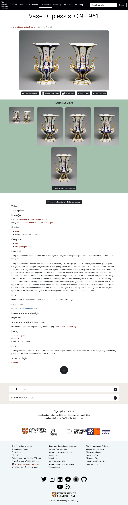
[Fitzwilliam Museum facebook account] (60, 479)
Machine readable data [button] (22, 397)
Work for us (53, 458)
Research (73, 5)
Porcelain (19, 244)
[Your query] (103, 5)
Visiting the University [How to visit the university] (95, 449)
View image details (30, 93)
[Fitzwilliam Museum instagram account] (52, 479)
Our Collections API (56, 461)
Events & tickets (31, 5)
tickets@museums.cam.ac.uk (27, 464)
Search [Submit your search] (122, 5)
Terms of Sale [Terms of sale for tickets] (54, 467)
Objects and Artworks (26, 27)
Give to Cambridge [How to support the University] (93, 452)
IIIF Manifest (68, 93)
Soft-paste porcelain (23, 246)
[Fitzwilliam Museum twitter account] (44, 479)
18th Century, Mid (18, 335)
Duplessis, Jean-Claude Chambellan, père (37, 222)
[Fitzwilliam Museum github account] (84, 479)
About (65, 5)
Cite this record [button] (18, 389)
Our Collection (45, 5)
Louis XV (15, 339)
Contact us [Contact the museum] (53, 455)
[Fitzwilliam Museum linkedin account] (68, 479)
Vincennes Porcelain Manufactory (33, 219)
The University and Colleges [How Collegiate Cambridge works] (97, 446)
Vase (17, 232)
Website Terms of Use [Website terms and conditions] (57, 449)
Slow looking (83, 93)
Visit (21, 5)
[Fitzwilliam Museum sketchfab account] (76, 479)
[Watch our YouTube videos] (60, 486)
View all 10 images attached (64, 188)
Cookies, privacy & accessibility (61, 452)
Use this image (99, 93)
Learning (57, 5)
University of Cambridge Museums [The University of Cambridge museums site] (62, 446)
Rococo (14, 363)
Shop (81, 5)
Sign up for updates (64, 411)
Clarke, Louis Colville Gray (65, 327)
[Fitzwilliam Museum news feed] (68, 486)
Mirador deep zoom (50, 93)
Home (15, 4)
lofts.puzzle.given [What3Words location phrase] (30, 467)
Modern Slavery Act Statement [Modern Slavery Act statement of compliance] (61, 464)
